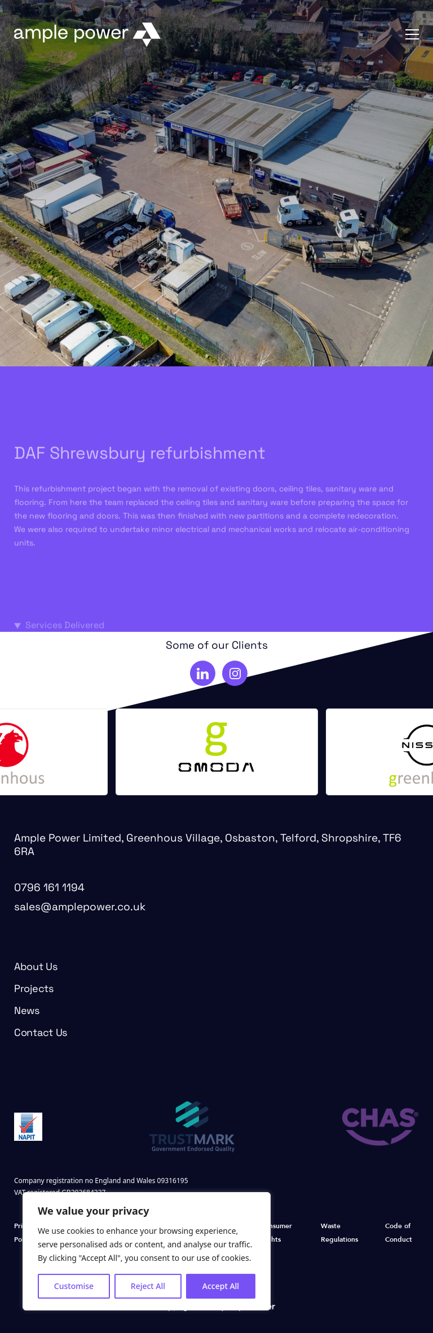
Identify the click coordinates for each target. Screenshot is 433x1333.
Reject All (148, 1286)
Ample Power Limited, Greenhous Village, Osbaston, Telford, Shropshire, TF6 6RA (207, 846)
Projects (34, 989)
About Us (36, 967)
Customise (74, 1286)
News (26, 1011)
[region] (147, 1251)
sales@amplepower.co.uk (79, 907)
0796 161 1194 (49, 888)
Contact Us (40, 1033)
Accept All (220, 1286)
